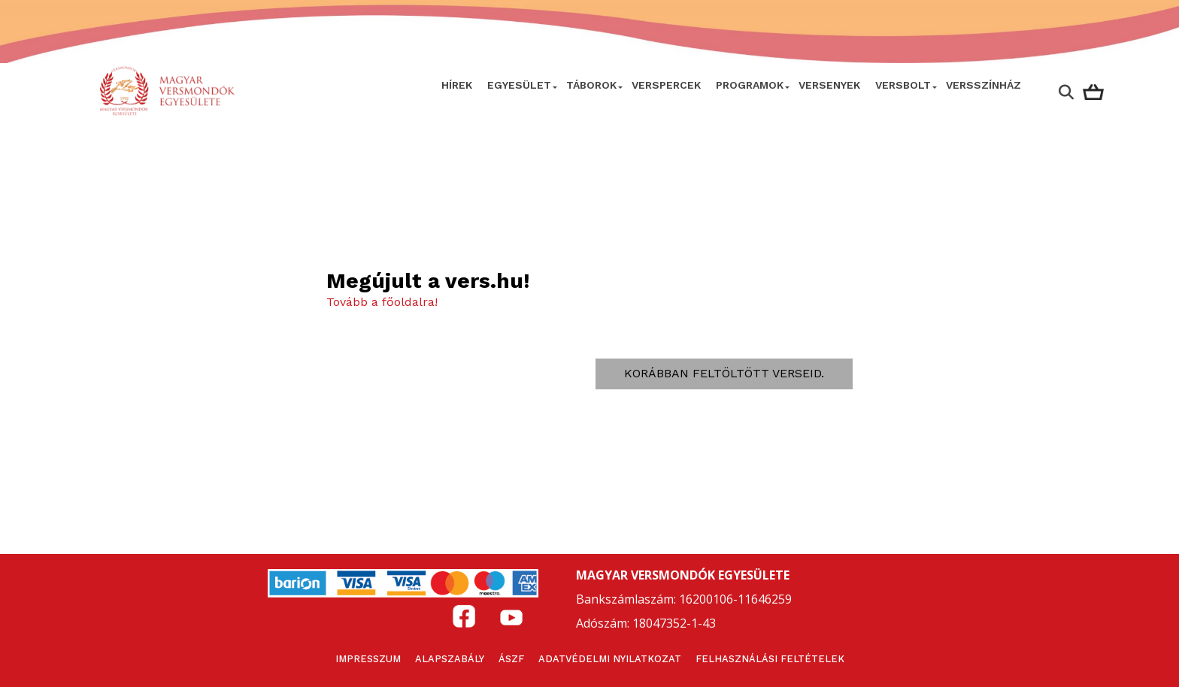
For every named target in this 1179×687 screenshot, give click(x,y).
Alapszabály (449, 658)
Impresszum (368, 658)
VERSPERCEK (666, 85)
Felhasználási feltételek (770, 658)
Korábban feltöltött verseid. (724, 373)
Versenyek (829, 85)
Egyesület (519, 85)
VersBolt (903, 85)
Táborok (591, 85)
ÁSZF (511, 658)
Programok (749, 85)
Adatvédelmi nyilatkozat (609, 658)
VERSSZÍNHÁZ (983, 85)
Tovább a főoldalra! (382, 302)
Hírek (456, 85)
